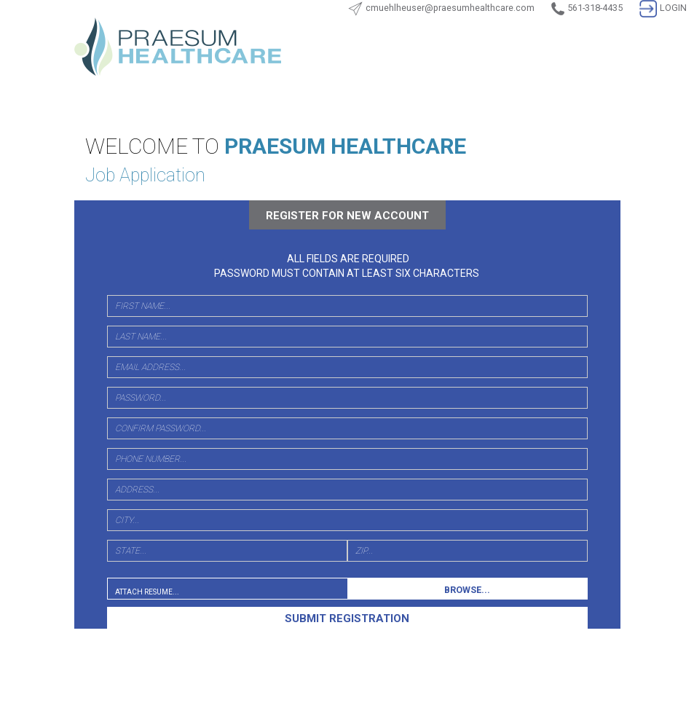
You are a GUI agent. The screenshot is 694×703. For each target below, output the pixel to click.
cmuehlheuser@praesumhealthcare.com (450, 7)
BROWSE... (467, 589)
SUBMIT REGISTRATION (347, 618)
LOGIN (663, 7)
